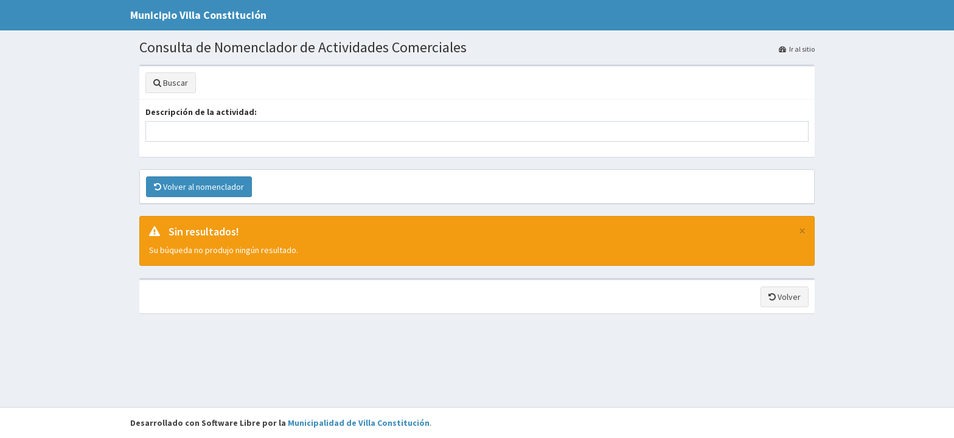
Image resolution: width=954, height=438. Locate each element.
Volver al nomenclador (199, 186)
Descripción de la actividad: (201, 111)
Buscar (170, 82)
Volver (784, 296)
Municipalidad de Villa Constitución (359, 422)
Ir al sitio (797, 49)
